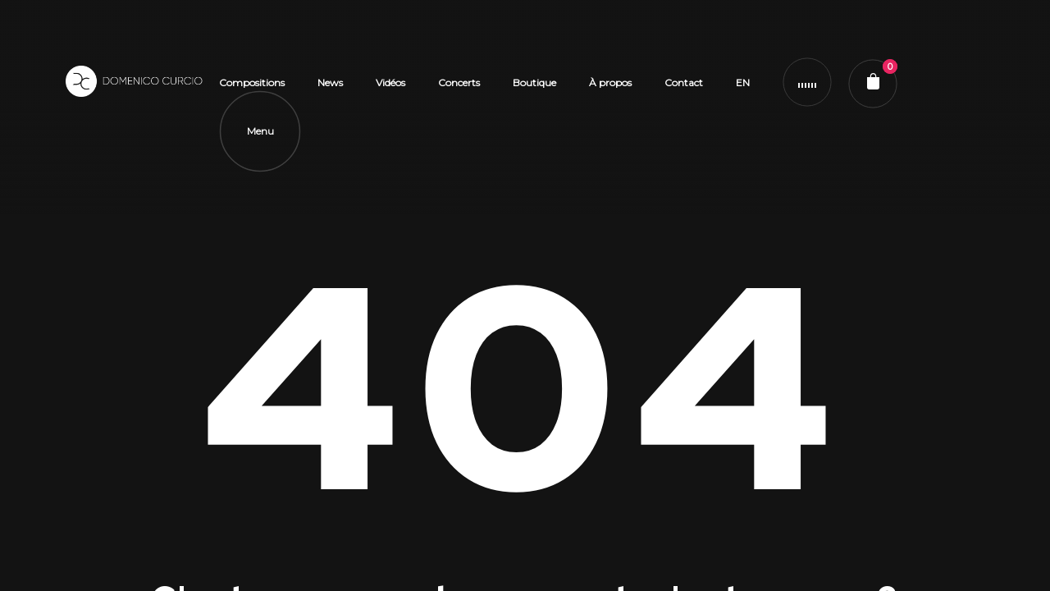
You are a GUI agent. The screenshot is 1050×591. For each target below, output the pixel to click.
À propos (610, 82)
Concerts (459, 82)
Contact (683, 82)
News (330, 82)
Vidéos (390, 82)
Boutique (534, 82)
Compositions (252, 82)
